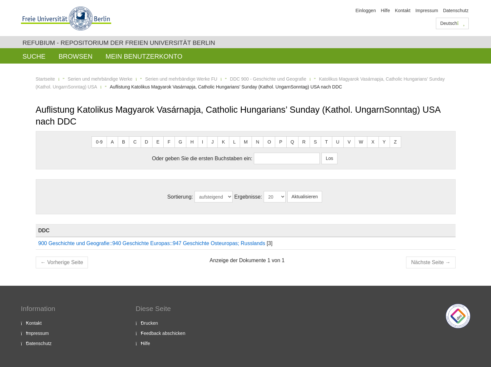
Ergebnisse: (248, 197)
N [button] (257, 142)
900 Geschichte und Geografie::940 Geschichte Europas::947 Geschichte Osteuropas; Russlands (151, 243)
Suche (34, 56)
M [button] (246, 142)
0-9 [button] (99, 142)
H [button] (192, 142)
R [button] (304, 142)
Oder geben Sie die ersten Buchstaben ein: (202, 158)
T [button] (326, 142)
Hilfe (385, 10)
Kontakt (402, 10)
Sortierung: (180, 197)
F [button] (169, 142)
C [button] (134, 142)
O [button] (269, 142)
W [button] (361, 142)
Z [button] (395, 142)
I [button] (202, 142)
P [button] (280, 142)
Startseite (45, 79)
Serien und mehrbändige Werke (100, 79)
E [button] (157, 142)
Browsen (75, 56)
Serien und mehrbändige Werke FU (181, 79)
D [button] (146, 142)
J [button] (212, 142)
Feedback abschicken (163, 333)
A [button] (112, 142)
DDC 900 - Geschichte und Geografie (268, 79)
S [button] (315, 142)
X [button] (372, 142)
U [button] (337, 142)
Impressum (426, 10)
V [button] (349, 142)
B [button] (123, 142)
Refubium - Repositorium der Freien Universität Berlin (119, 42)
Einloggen (366, 10)
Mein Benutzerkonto (144, 56)
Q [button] (292, 142)
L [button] (234, 142)
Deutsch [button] (452, 23)
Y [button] (384, 142)
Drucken (149, 323)
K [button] (223, 142)
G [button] (180, 142)
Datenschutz (456, 10)
